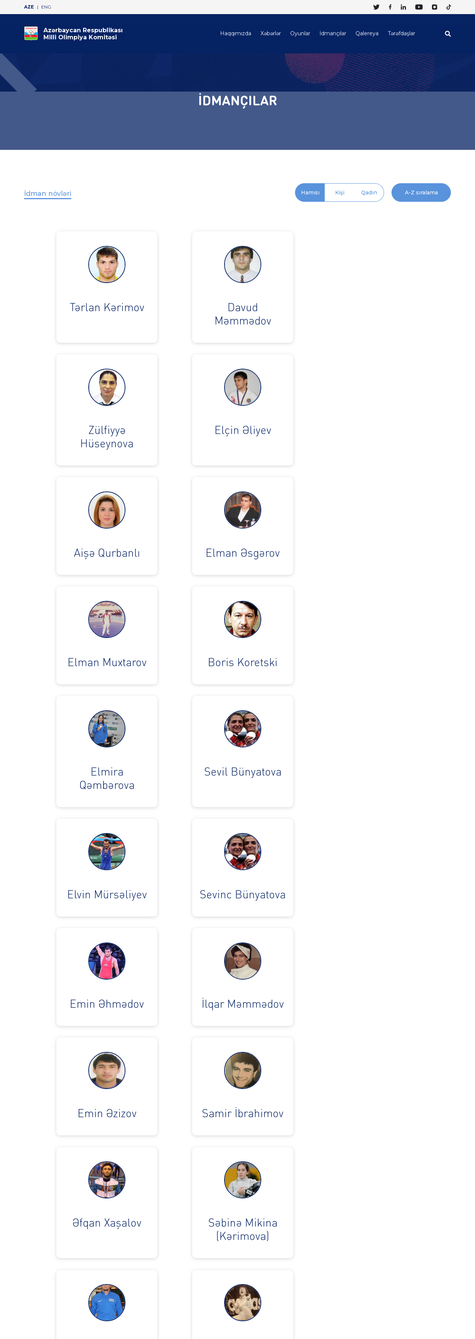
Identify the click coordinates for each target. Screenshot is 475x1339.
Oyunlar (300, 33)
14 (252, 1077)
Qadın (369, 192)
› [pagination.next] (340, 1077)
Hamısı (310, 192)
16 (281, 1077)
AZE (29, 7)
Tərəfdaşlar (401, 33)
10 (192, 1077)
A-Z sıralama (421, 192)
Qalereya (367, 33)
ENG (46, 7)
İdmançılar (333, 33)
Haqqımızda (235, 33)
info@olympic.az (204, 1253)
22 (326, 1077)
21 (311, 1077)
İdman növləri (48, 194)
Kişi (339, 192)
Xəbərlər (271, 33)
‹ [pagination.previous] (133, 1077)
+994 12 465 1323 (136, 1253)
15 (266, 1077)
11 (207, 1077)
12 (222, 1077)
